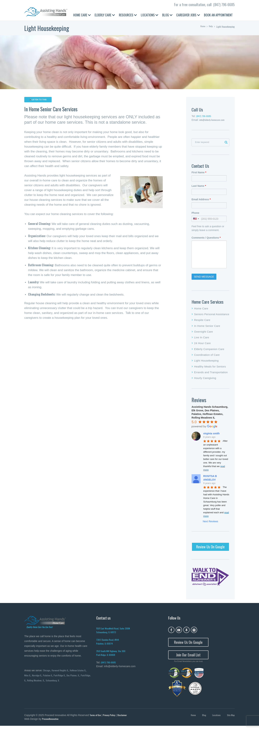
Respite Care (202, 321)
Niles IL (27, 678)
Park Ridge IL (61, 678)
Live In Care (201, 339)
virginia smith (211, 435)
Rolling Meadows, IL (43, 683)
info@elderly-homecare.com (212, 120)
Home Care (201, 310)
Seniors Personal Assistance (211, 315)
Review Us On (210, 548)
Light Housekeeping (206, 362)
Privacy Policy (110, 718)
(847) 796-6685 (224, 4)
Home (202, 26)
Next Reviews (210, 523)
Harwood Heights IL (61, 672)
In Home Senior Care (207, 327)
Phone (195, 214)
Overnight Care (203, 333)
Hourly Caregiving (205, 379)
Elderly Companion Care (209, 350)
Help (210, 26)
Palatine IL (49, 678)
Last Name (199, 187)
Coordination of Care (207, 356)
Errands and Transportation (211, 374)
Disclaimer (124, 718)
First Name (199, 174)
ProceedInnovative (50, 722)
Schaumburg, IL (60, 683)
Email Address (201, 201)
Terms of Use (96, 718)
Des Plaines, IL (76, 678)
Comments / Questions (206, 239)
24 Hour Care (202, 344)
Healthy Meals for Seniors (210, 368)
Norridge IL (37, 678)
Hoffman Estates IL (81, 672)
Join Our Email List (188, 657)
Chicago (47, 672)
